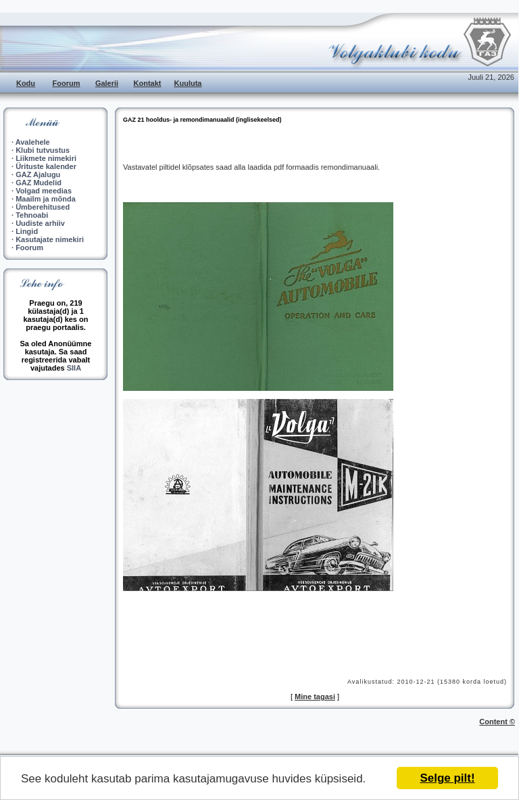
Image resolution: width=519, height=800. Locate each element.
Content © (497, 721)
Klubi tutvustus (43, 150)
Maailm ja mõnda (46, 199)
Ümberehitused (43, 207)
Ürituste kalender (46, 166)
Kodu (25, 83)
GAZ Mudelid (38, 183)
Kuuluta (188, 83)
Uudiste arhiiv (40, 223)
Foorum (66, 83)
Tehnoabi (32, 215)
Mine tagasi (315, 696)
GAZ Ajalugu (38, 174)
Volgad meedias (44, 191)
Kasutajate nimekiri (50, 239)
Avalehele (33, 142)
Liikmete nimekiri (46, 158)
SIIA (74, 368)
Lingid (27, 231)
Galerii (106, 83)
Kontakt (148, 83)
